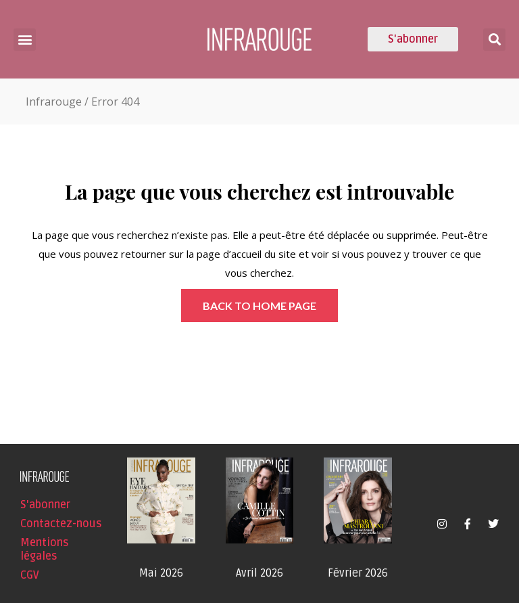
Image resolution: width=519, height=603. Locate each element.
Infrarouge (54, 101)
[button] (25, 39)
